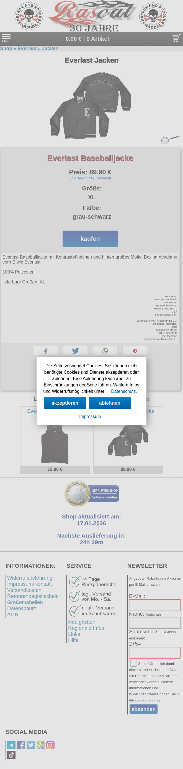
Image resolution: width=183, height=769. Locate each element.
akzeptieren (64, 403)
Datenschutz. (124, 391)
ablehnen (109, 403)
